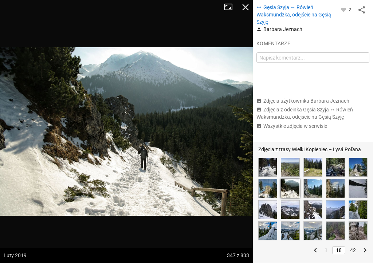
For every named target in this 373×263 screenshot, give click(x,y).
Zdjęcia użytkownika (302, 101)
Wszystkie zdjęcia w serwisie (291, 126)
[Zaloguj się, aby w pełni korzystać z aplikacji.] (344, 9)
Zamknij (245, 7)
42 (353, 250)
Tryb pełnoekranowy (231, 7)
